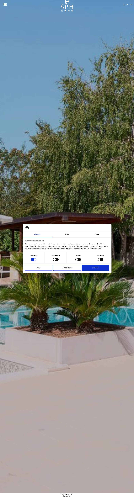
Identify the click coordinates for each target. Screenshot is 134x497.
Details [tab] (67, 234)
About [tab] (97, 234)
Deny (38, 268)
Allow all (95, 268)
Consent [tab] (37, 234)
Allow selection (67, 268)
